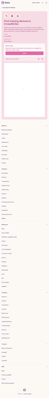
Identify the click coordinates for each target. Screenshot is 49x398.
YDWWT (4, 286)
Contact (4, 309)
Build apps (5, 150)
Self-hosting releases (8, 383)
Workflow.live (6, 338)
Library (4, 241)
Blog (3, 228)
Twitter (4, 356)
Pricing (4, 163)
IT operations (5, 181)
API (3, 278)
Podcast (4, 261)
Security (4, 177)
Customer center (7, 253)
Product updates (7, 375)
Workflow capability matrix (9, 237)
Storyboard (5, 134)
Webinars (4, 266)
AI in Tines (4, 146)
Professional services (8, 202)
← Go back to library (8, 7)
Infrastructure (6, 185)
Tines (20, 393)
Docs (3, 274)
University (4, 245)
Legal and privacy (7, 321)
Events (4, 257)
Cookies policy (6, 325)
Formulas (4, 154)
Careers (4, 301)
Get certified (5, 282)
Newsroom (5, 313)
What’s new (5, 158)
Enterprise (5, 210)
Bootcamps (5, 270)
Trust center (6, 333)
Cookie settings (27, 393)
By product (5, 173)
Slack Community (7, 348)
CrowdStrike (7, 36)
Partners (4, 198)
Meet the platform (7, 130)
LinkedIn (4, 352)
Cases (3, 138)
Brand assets (6, 317)
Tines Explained (6, 249)
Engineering (5, 189)
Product (4, 193)
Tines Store (5, 305)
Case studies (5, 233)
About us (4, 296)
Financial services (7, 214)
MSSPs (4, 218)
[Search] (42, 2)
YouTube (4, 360)
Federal (4, 206)
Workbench (5, 142)
